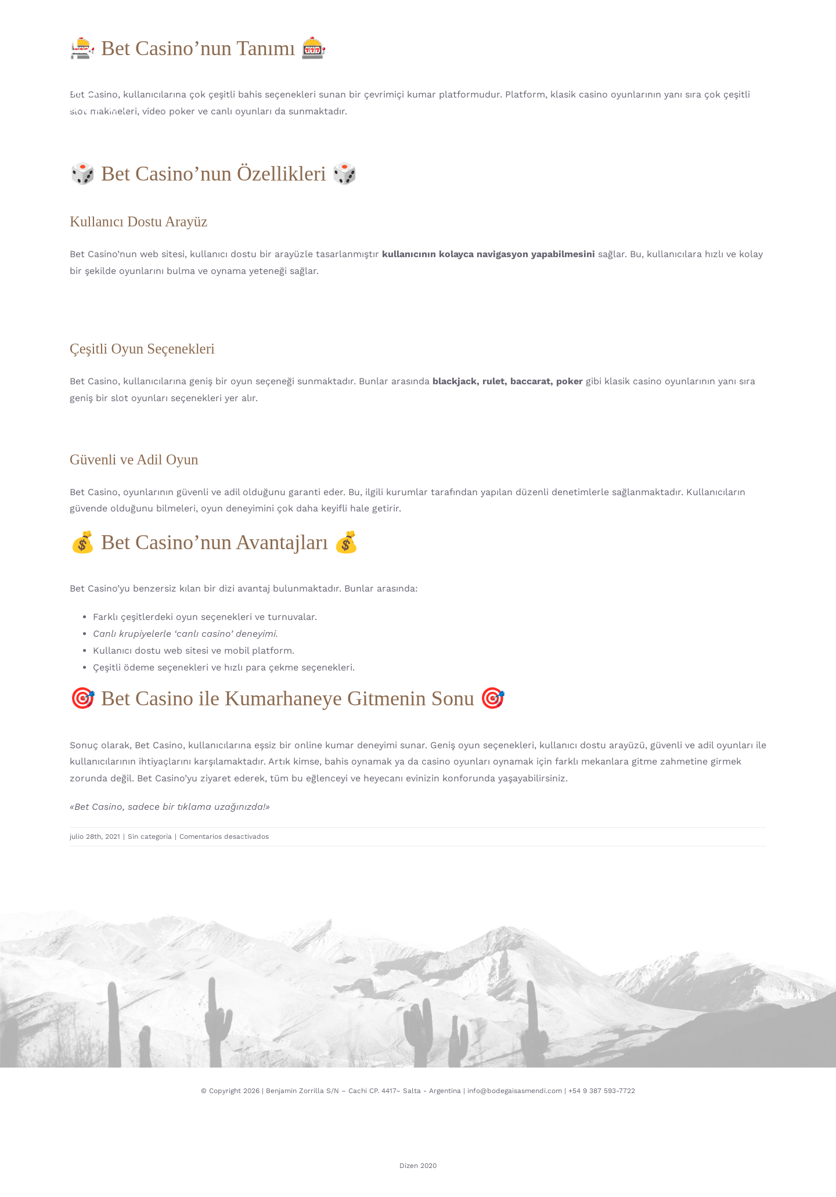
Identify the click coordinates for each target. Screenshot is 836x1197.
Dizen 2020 (418, 1166)
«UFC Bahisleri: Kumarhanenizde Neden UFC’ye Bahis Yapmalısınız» (220, 299)
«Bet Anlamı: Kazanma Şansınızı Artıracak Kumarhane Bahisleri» (214, 315)
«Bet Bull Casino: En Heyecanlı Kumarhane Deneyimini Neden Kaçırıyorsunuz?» (248, 426)
